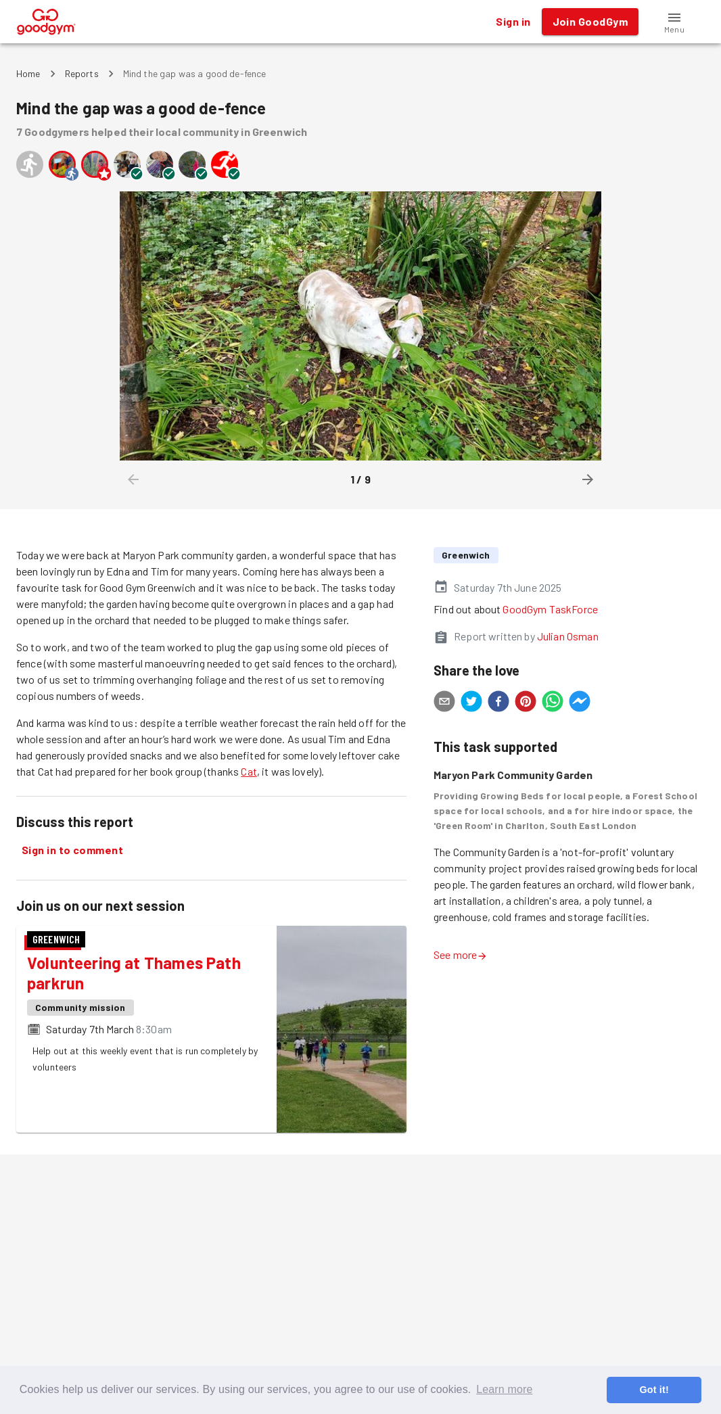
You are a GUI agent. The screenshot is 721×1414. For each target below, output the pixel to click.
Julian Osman (568, 636)
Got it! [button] (653, 1389)
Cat (248, 771)
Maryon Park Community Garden (513, 774)
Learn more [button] (504, 1389)
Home (28, 73)
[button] (674, 22)
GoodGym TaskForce (550, 609)
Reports (82, 73)
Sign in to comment (72, 850)
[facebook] (498, 703)
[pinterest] (525, 703)
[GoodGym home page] (46, 20)
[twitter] (471, 703)
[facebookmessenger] (579, 703)
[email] (444, 703)
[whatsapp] (552, 703)
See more (461, 954)
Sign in (513, 21)
